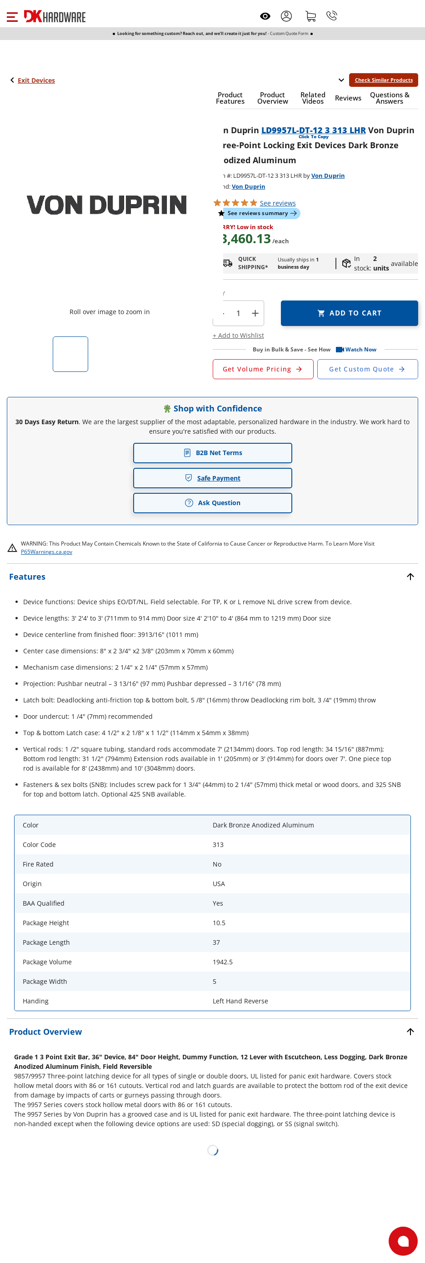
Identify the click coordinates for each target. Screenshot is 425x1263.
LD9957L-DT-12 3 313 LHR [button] (313, 130)
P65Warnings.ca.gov (46, 552)
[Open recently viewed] (265, 16)
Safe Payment (212, 478)
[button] (12, 15)
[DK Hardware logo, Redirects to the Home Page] (54, 16)
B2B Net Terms (212, 452)
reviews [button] (278, 203)
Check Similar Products (384, 79)
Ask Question (212, 502)
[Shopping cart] (310, 15)
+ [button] (255, 313)
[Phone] (331, 15)
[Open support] (403, 1241)
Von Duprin (328, 175)
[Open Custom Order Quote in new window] (367, 369)
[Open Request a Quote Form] (263, 369)
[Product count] (238, 313)
